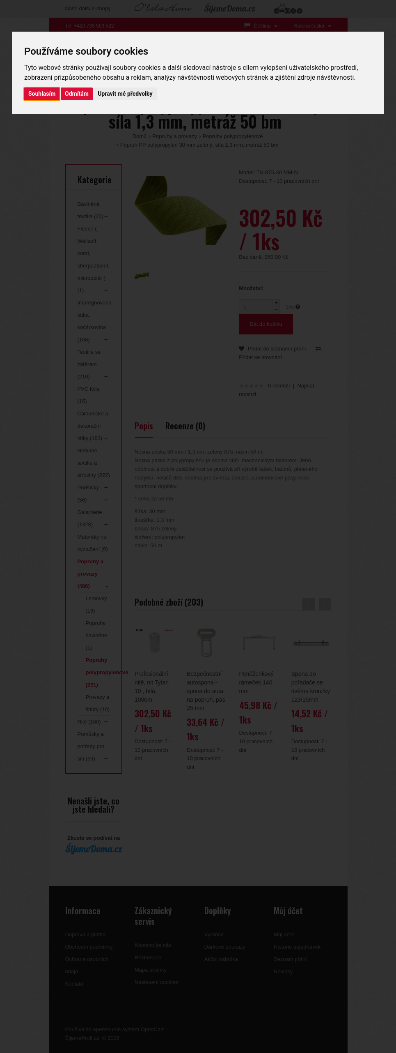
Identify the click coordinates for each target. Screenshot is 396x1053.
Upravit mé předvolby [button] (125, 93)
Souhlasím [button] (42, 93)
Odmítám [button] (77, 93)
